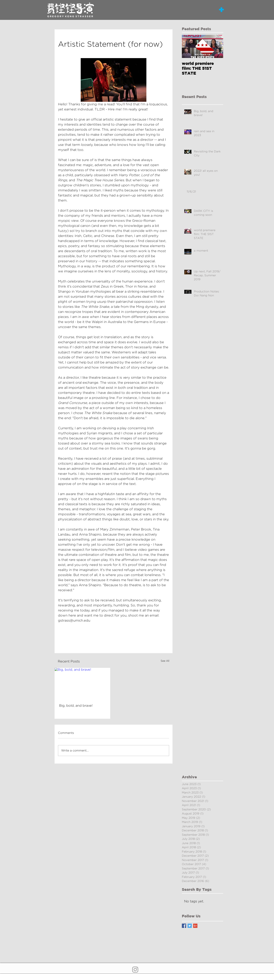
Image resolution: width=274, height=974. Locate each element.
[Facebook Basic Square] (184, 926)
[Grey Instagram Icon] (135, 970)
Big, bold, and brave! (76, 705)
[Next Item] (217, 46)
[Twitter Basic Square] (189, 926)
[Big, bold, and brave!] (82, 683)
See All (165, 660)
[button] (221, 9)
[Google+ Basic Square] (195, 926)
